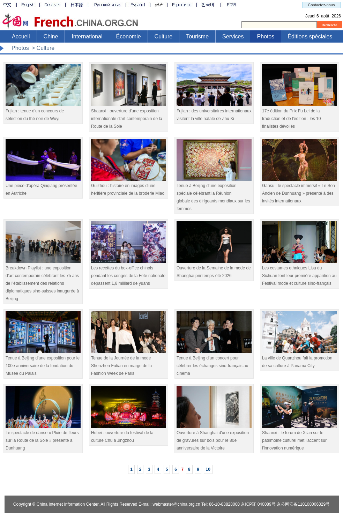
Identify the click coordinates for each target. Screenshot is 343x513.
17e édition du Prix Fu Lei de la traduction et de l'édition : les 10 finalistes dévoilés (299, 116)
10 (208, 469)
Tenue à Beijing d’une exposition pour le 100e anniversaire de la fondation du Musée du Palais (43, 363)
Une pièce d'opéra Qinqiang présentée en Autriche (43, 187)
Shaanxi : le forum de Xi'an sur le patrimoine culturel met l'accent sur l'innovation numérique (299, 438)
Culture (164, 36)
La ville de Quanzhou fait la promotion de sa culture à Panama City (299, 359)
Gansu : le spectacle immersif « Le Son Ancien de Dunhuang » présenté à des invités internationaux (299, 190)
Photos (265, 36)
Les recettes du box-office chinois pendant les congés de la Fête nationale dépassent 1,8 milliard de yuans (128, 273)
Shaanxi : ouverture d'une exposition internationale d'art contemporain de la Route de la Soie (128, 116)
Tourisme (197, 36)
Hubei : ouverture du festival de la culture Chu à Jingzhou (128, 434)
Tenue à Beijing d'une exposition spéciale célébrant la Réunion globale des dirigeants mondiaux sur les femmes (214, 194)
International (87, 36)
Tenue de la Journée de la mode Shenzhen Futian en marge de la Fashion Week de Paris (128, 363)
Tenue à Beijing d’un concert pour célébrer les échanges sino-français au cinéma (214, 363)
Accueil (21, 36)
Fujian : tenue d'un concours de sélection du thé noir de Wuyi (43, 112)
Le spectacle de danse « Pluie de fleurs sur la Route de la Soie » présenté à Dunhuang (43, 438)
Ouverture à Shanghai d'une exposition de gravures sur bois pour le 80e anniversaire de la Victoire (214, 438)
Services (233, 36)
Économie (128, 36)
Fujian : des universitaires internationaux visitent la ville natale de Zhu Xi (214, 112)
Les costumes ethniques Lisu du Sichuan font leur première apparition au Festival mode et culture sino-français (299, 273)
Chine (51, 36)
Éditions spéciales (310, 36)
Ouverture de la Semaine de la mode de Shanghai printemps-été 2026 (214, 269)
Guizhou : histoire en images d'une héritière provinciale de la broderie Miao (128, 187)
